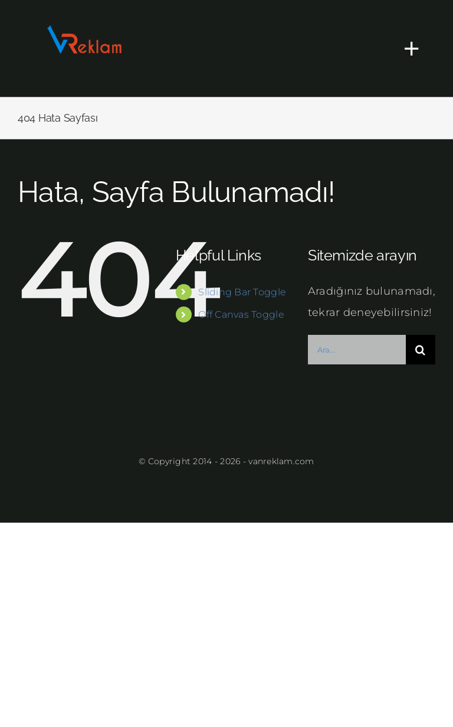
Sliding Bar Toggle (242, 292)
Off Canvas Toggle (241, 314)
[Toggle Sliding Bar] (406, 48)
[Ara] (420, 349)
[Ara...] (357, 349)
